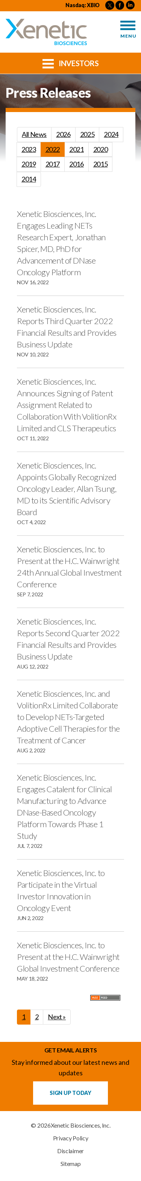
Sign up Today (70, 1093)
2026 (63, 134)
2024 (111, 134)
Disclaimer (70, 1151)
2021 (76, 149)
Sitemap (71, 1164)
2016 (76, 164)
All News (34, 134)
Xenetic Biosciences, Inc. (81, 1125)
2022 (52, 149)
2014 (28, 179)
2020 (100, 149)
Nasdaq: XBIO (82, 5)
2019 (28, 164)
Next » (57, 1017)
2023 (28, 149)
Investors (70, 62)
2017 (52, 164)
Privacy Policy (70, 1138)
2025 (87, 134)
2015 (100, 164)
